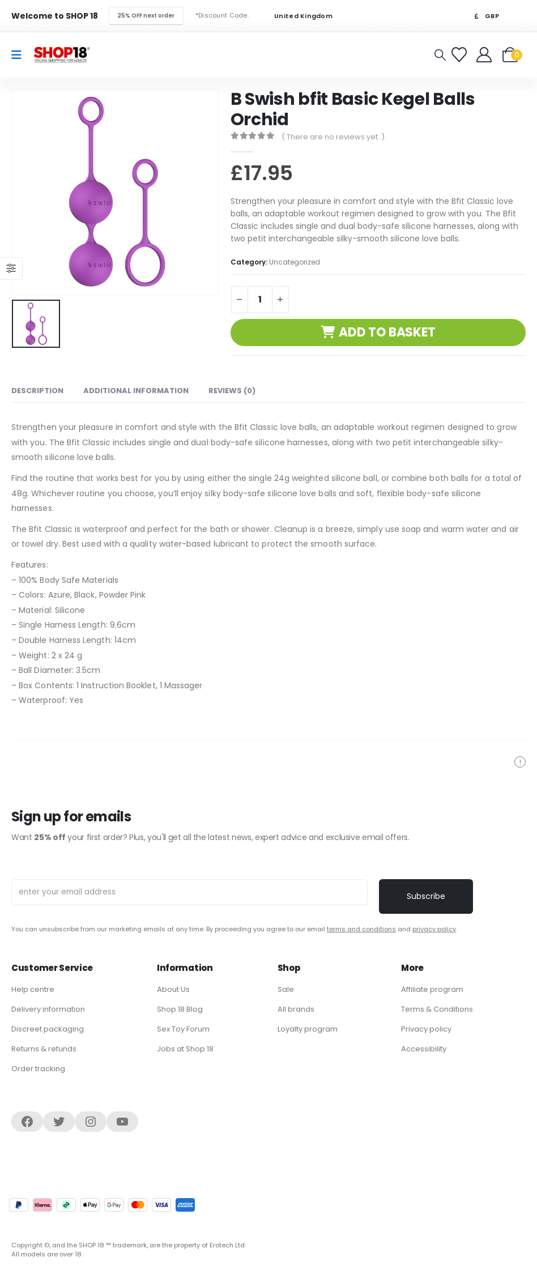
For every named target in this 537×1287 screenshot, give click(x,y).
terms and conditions (361, 929)
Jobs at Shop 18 (185, 1048)
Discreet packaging (47, 1029)
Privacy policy (426, 1029)
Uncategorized (294, 262)
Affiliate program (432, 989)
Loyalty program (308, 1029)
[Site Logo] (61, 54)
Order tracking (38, 1068)
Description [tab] (37, 390)
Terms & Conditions (437, 1009)
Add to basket (387, 332)
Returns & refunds (43, 1048)
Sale (286, 989)
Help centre (32, 989)
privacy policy (434, 929)
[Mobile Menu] (20, 55)
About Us (173, 989)
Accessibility (423, 1048)
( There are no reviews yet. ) (333, 136)
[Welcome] (485, 54)
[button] (440, 55)
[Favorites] (461, 54)
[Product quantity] (260, 299)
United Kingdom (296, 16)
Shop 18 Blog (180, 1009)
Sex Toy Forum (183, 1029)
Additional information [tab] (136, 390)
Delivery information (48, 1009)
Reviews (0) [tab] (231, 390)
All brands (296, 1009)
